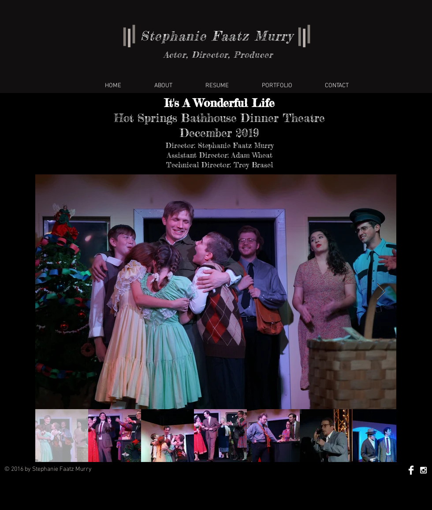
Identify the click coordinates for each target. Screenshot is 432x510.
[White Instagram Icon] (423, 470)
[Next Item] (381, 291)
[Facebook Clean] (411, 470)
